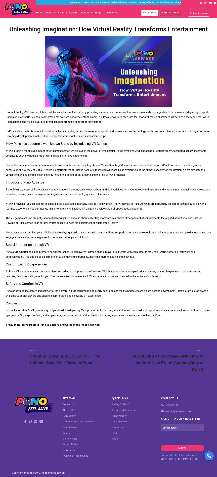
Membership (110, 12)
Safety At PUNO (120, 404)
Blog (114, 433)
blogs (98, 12)
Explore (62, 12)
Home (39, 12)
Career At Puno (71, 444)
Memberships (70, 438)
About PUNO (69, 410)
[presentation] (186, 437)
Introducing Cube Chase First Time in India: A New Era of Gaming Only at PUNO (166, 360)
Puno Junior (69, 415)
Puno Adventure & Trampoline (79, 421)
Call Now (149, 13)
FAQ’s (115, 438)
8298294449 (199, 8)
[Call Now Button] (209, 455)
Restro (66, 433)
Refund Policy (119, 421)
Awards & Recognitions (75, 455)
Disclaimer (117, 427)
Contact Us (86, 12)
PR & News (69, 450)
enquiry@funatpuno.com (177, 411)
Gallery (73, 12)
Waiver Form (170, 13)
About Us (50, 12)
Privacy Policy (119, 415)
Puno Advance (70, 427)
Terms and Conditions (124, 410)
